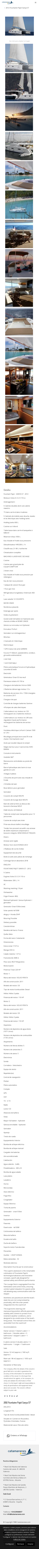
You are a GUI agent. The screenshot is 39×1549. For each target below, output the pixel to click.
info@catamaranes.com (16, 1514)
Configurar (10, 1544)
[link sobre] (19, 1453)
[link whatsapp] (19, 1436)
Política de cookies (19, 1539)
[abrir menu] (35, 2)
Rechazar (20, 1544)
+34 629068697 (16, 1512)
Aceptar (30, 1544)
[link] (8, 2)
